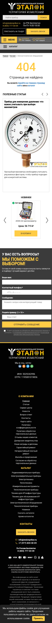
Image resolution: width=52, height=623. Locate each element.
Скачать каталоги (26, 513)
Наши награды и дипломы (26, 444)
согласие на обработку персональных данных (30, 330)
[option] (26, 145)
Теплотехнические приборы (26, 490)
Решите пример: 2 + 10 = (13, 312)
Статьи (26, 404)
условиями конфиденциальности (26, 333)
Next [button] (47, 220)
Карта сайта (26, 421)
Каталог (13, 56)
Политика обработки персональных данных (26, 432)
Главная (5, 56)
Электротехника (26, 479)
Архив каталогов (26, 516)
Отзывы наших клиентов (26, 437)
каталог (31, 86)
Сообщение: (7, 298)
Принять (38, 618)
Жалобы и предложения (26, 457)
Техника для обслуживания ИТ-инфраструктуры (26, 497)
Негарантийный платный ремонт (26, 452)
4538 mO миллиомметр (26, 221)
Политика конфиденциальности (26, 426)
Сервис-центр (26, 408)
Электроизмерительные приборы (26, 476)
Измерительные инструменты (26, 486)
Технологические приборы (26, 506)
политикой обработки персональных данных (31, 333)
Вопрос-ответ (26, 415)
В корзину (26, 233)
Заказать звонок (38, 31)
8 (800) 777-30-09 (10, 26)
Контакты (26, 418)
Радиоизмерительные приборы (26, 472)
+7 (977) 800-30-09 (28, 543)
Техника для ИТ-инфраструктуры (26, 493)
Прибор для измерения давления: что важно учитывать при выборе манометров (23, 104)
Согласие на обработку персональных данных (26, 461)
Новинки (26, 509)
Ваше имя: (7, 277)
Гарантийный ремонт (26, 447)
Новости (26, 411)
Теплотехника (26, 483)
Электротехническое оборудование (26, 503)
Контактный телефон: (12, 288)
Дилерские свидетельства (26, 441)
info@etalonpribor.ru (11, 23)
